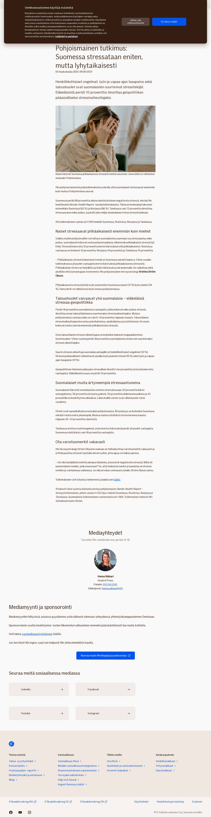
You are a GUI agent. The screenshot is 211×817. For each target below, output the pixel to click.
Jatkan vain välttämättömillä (135, 21)
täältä (117, 479)
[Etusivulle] (11, 744)
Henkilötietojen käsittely (170, 801)
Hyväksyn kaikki (169, 21)
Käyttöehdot (141, 801)
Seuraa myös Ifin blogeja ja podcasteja (105, 655)
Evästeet (197, 801)
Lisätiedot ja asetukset (66, 36)
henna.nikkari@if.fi (112, 588)
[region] (105, 22)
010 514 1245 (110, 584)
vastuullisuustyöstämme (37, 634)
